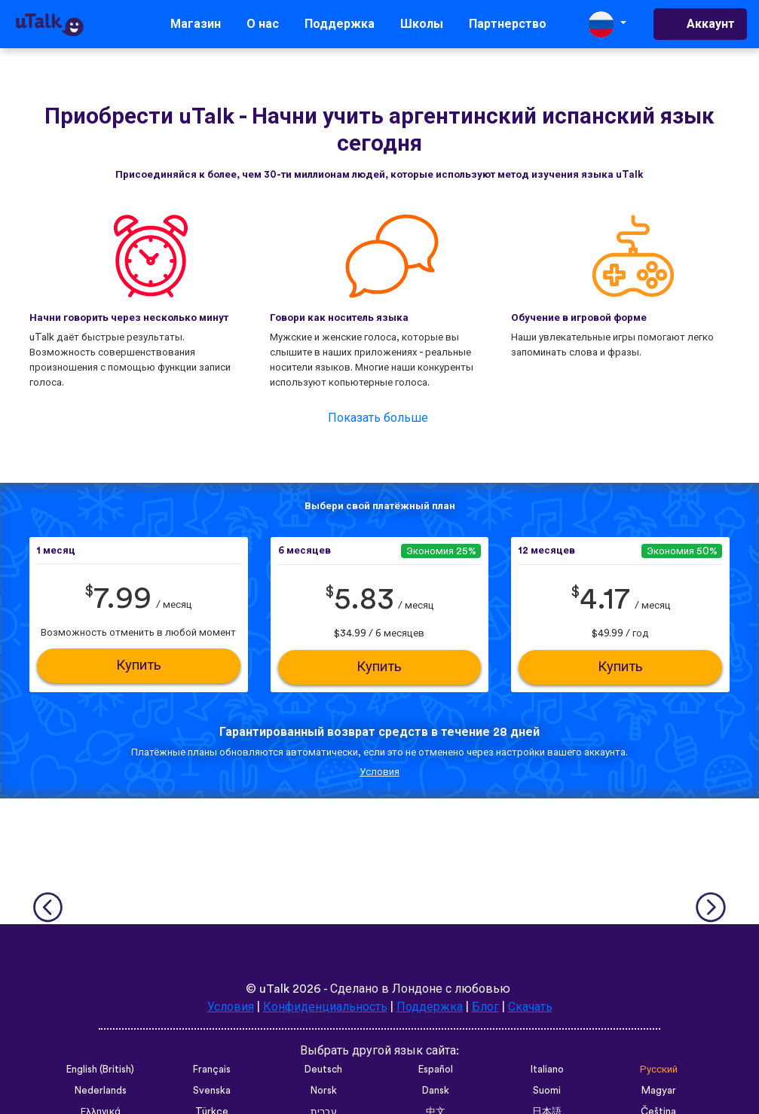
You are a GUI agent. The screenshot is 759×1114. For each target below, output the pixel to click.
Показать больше (378, 418)
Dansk (435, 1090)
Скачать (530, 1007)
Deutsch (323, 1069)
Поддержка (340, 24)
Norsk (324, 1090)
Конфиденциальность (325, 1007)
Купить (138, 665)
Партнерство (507, 24)
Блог (485, 1007)
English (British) (100, 1069)
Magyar (658, 1090)
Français (212, 1069)
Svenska (212, 1090)
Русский (659, 1069)
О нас (262, 24)
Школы (421, 24)
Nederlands (101, 1090)
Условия (379, 772)
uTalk (274, 989)
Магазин (195, 24)
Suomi (547, 1090)
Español (435, 1069)
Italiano (547, 1069)
